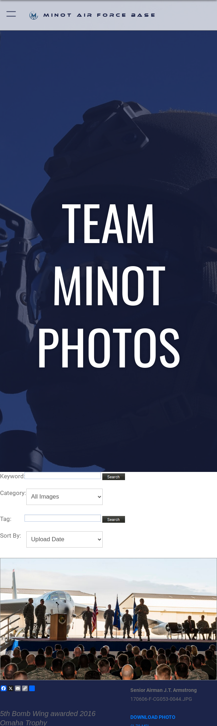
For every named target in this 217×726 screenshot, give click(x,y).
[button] (11, 15)
